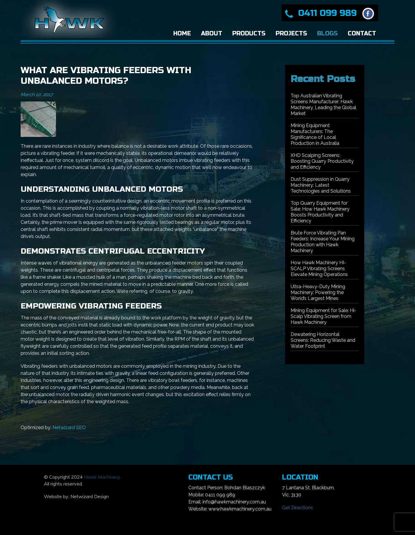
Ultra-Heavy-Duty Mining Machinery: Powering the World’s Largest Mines (318, 292)
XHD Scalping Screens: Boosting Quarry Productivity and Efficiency (322, 161)
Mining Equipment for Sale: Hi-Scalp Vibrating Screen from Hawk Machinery (323, 316)
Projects (291, 33)
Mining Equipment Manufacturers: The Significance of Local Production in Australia (315, 134)
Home (182, 33)
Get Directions (297, 508)
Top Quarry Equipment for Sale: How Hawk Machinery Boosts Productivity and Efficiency (320, 212)
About (211, 33)
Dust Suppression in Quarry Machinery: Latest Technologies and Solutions (321, 185)
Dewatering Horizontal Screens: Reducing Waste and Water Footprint (323, 340)
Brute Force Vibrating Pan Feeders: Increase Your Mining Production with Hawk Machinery (323, 241)
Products (249, 33)
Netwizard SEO (69, 427)
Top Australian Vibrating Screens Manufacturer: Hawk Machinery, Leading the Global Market (323, 104)
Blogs (327, 33)
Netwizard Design (89, 496)
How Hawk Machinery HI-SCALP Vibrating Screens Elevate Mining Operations (319, 268)
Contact (362, 33)
